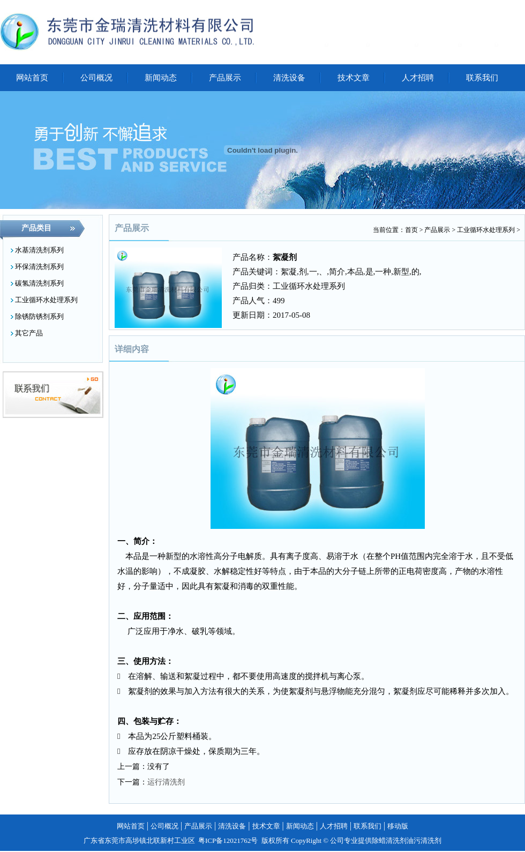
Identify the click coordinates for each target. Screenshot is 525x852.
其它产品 (29, 333)
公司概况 (96, 77)
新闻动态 (161, 77)
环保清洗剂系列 (39, 267)
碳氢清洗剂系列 (39, 283)
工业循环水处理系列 (46, 300)
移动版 (397, 826)
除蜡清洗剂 (389, 840)
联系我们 (482, 77)
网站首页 (32, 77)
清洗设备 (289, 77)
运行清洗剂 (166, 782)
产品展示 (225, 77)
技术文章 (354, 77)
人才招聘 (418, 77)
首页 (411, 230)
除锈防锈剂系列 (39, 316)
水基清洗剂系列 (39, 250)
